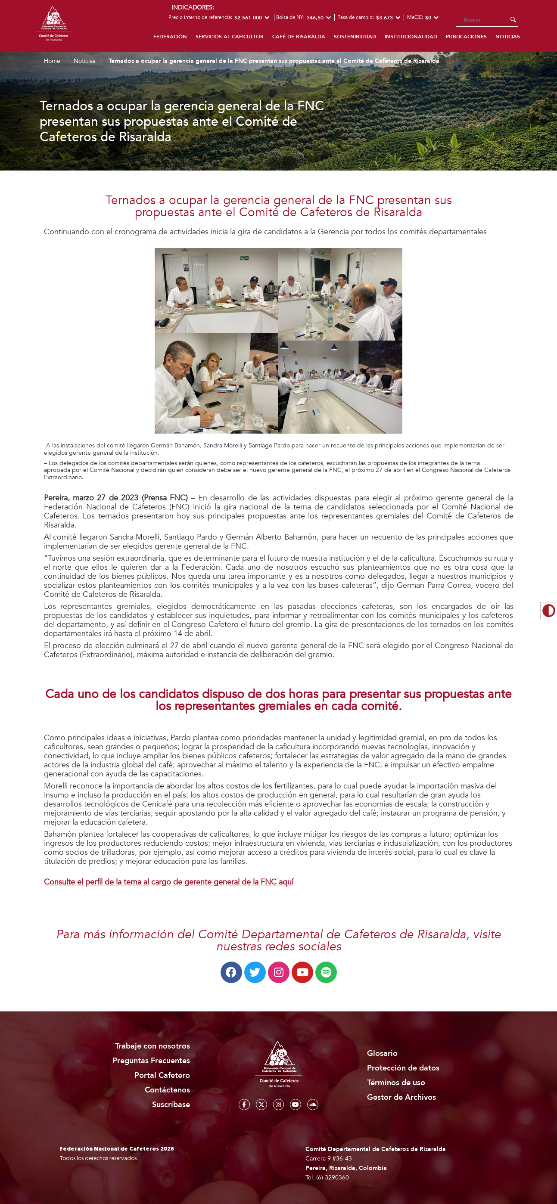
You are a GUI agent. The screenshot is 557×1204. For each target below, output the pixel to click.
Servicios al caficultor (230, 36)
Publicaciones (466, 36)
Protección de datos (403, 1068)
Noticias (507, 36)
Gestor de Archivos (401, 1097)
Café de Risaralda (298, 36)
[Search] (487, 20)
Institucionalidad (411, 36)
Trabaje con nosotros (152, 1046)
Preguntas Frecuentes (151, 1060)
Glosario (382, 1053)
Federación (170, 36)
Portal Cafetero (162, 1075)
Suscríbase (171, 1104)
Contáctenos (167, 1090)
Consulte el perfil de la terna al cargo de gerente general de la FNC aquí (168, 882)
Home (52, 61)
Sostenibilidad (355, 36)
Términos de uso (396, 1082)
